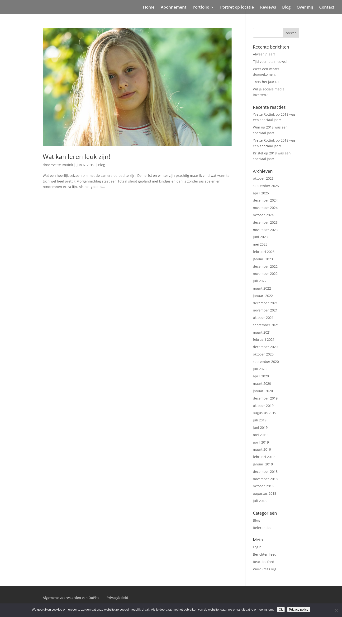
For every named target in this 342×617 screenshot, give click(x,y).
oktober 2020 (263, 354)
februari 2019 (264, 456)
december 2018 (265, 471)
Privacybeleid (117, 597)
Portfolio (201, 7)
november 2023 (265, 229)
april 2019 (261, 442)
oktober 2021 (263, 317)
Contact (326, 7)
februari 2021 (264, 339)
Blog (286, 7)
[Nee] (336, 610)
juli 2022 (259, 281)
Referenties (262, 527)
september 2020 (266, 361)
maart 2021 (262, 332)
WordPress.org (264, 569)
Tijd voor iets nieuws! (270, 61)
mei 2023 (260, 244)
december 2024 (265, 200)
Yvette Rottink (62, 165)
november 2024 (265, 207)
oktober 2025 (263, 178)
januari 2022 (263, 295)
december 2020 (265, 347)
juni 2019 (260, 427)
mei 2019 (260, 435)
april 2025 (261, 193)
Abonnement (173, 7)
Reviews (268, 7)
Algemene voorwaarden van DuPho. (71, 597)
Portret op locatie (237, 7)
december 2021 (265, 303)
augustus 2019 (264, 412)
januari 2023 (263, 259)
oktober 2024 (263, 215)
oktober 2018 (263, 486)
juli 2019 (259, 420)
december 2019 (265, 398)
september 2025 (266, 185)
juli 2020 (259, 369)
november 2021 (265, 310)
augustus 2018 (264, 493)
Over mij (305, 7)
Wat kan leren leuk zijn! (76, 156)
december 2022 (265, 266)
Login (257, 547)
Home (149, 7)
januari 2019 (263, 464)
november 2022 (265, 273)
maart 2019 (262, 449)
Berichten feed (264, 554)
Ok (281, 609)
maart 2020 (262, 383)
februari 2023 (264, 251)
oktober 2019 (263, 405)
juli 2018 (259, 501)
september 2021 (266, 325)
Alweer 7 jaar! (264, 54)
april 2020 (261, 376)
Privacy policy (298, 609)
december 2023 (265, 222)
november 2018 (265, 479)
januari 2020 (263, 391)
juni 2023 (260, 237)
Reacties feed (263, 561)
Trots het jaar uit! (266, 81)
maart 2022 (262, 288)
